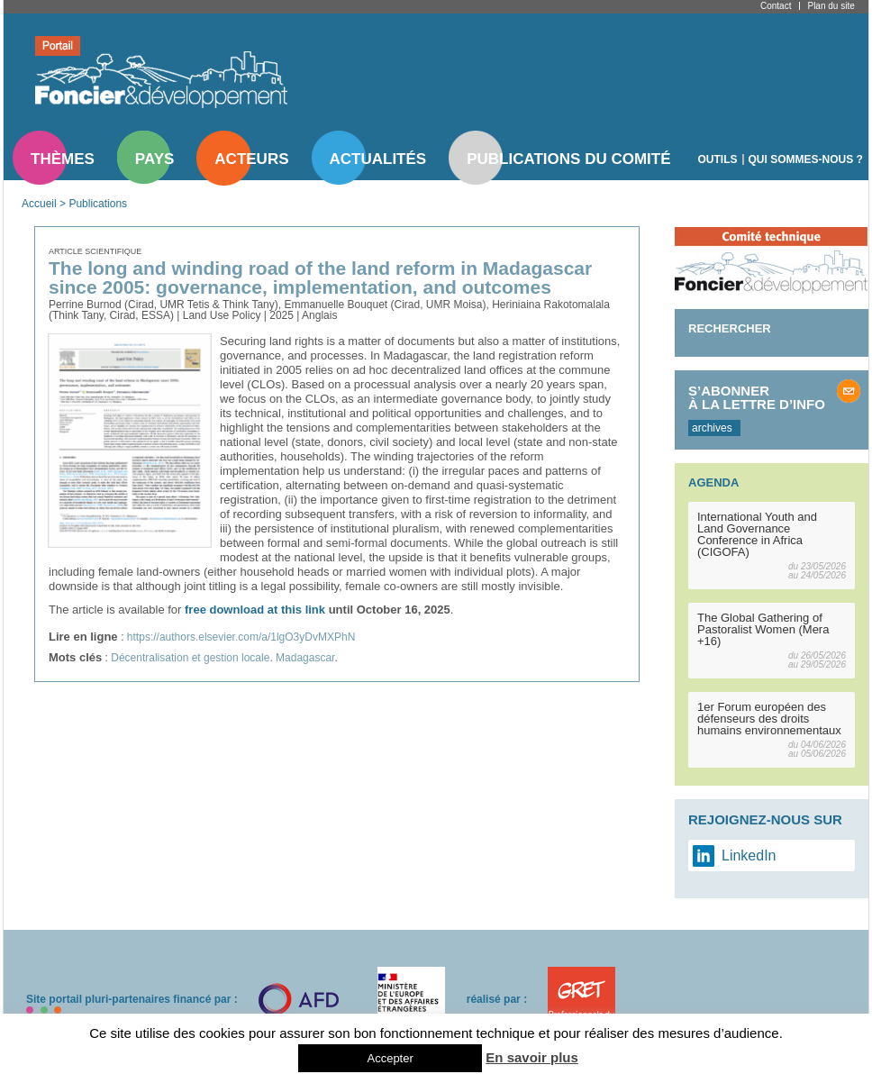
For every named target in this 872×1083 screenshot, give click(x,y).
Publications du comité (568, 159)
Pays (154, 159)
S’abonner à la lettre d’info (756, 397)
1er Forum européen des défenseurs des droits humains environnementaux (769, 718)
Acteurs (251, 159)
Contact (775, 6)
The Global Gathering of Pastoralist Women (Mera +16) (763, 629)
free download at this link (255, 609)
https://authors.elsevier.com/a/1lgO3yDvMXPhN (241, 637)
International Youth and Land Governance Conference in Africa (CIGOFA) (757, 534)
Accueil (39, 203)
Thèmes (63, 159)
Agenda (713, 482)
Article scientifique (95, 251)
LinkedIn (749, 855)
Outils (718, 159)
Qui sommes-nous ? (806, 159)
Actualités (378, 159)
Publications (97, 203)
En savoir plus (532, 1057)
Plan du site (830, 6)
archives (712, 428)
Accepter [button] (390, 1058)
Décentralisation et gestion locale (190, 657)
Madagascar (305, 657)
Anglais (319, 315)
